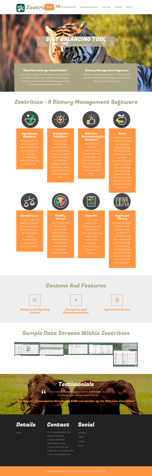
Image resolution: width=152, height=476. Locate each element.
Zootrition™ (38, 7)
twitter (81, 437)
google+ (81, 441)
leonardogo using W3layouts (95, 471)
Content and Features (66, 7)
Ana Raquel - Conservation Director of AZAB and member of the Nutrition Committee (76, 401)
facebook (82, 433)
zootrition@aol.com (62, 454)
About (129, 7)
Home (50, 7)
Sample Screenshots (89, 7)
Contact (118, 7)
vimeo (80, 445)
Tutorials (106, 7)
